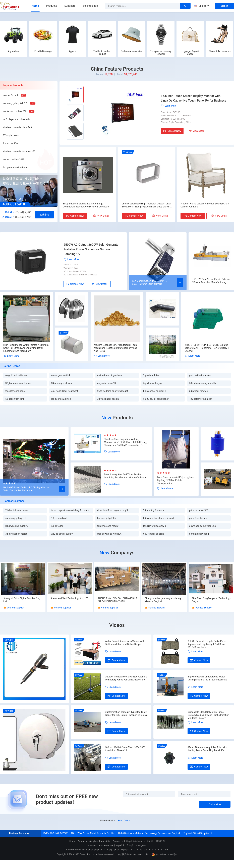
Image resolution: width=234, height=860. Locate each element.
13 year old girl (59, 518)
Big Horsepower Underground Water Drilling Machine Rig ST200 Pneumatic (207, 678)
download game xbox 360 (202, 526)
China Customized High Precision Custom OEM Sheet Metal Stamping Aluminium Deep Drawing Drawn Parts (146, 205)
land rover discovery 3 (154, 526)
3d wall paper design (108, 399)
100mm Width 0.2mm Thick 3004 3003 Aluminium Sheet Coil (125, 749)
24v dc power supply (62, 533)
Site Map (137, 841)
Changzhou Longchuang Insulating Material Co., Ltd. (163, 600)
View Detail (196, 130)
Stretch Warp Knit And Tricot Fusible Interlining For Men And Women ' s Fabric (125, 476)
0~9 (166, 849)
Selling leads (90, 5)
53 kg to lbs (57, 526)
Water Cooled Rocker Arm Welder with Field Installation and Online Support (124, 643)
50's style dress (11, 135)
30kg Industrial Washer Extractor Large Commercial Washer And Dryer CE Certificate (86, 205)
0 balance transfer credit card (158, 518)
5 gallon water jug (152, 383)
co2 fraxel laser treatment (64, 391)
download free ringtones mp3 (112, 510)
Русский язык (106, 845)
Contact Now (172, 130)
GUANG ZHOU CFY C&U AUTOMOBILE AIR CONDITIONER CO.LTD (117, 600)
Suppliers (69, 5)
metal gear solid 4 (60, 375)
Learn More (169, 105)
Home (35, 5)
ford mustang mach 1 (108, 526)
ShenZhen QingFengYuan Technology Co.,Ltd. (211, 600)
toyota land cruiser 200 (14, 111)
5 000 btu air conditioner (156, 399)
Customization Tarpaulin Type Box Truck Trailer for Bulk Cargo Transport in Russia (126, 713)
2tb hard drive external (17, 510)
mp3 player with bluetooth (16, 119)
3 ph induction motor (16, 533)
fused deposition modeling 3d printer (70, 510)
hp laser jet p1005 (106, 518)
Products (51, 5)
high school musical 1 (154, 391)
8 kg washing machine (17, 526)
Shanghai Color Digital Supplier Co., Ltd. (21, 600)
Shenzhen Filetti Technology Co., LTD (69, 598)
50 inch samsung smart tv (202, 383)
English (202, 6)
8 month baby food (199, 533)
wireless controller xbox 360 (17, 127)
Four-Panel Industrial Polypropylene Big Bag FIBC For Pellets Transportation (175, 480)
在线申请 (44, 214)
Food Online (124, 820)
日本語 (130, 845)
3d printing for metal (153, 510)
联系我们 (160, 841)
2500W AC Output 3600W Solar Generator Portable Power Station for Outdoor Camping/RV (92, 249)
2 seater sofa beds (15, 391)
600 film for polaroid (153, 533)
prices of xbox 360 (198, 510)
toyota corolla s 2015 (13, 159)
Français (92, 845)
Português (141, 845)
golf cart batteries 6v (200, 375)
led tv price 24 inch (61, 399)
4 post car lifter (10, 143)
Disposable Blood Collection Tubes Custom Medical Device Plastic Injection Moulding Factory (208, 715)
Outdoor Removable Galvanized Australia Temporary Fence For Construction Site (126, 678)
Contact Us (118, 841)
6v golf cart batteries (16, 375)
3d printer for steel (198, 391)
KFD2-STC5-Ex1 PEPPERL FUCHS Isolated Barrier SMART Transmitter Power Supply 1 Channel (207, 348)
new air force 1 (10, 95)
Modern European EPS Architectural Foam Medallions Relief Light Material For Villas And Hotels (116, 348)
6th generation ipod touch (16, 167)
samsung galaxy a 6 (15, 518)
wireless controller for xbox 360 (19, 151)
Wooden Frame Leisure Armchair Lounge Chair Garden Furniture (205, 205)
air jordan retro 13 (106, 383)
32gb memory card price (18, 383)
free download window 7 (110, 533)
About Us (105, 841)
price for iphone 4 (198, 518)
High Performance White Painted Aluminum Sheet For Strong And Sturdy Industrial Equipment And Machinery (25, 348)
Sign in (224, 6)
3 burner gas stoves (61, 383)
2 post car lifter (151, 375)
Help (128, 841)
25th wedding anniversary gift (112, 391)
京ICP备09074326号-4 (164, 854)
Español (120, 845)
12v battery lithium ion (200, 399)
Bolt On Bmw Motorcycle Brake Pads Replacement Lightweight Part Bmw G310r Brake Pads (206, 644)
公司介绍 (148, 841)
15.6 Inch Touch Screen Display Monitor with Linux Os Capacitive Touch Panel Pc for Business (193, 98)
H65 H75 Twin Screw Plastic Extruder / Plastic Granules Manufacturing (211, 281)
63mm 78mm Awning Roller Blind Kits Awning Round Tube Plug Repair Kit (207, 749)
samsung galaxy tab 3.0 (15, 103)
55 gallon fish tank (14, 399)
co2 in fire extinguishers (109, 375)
